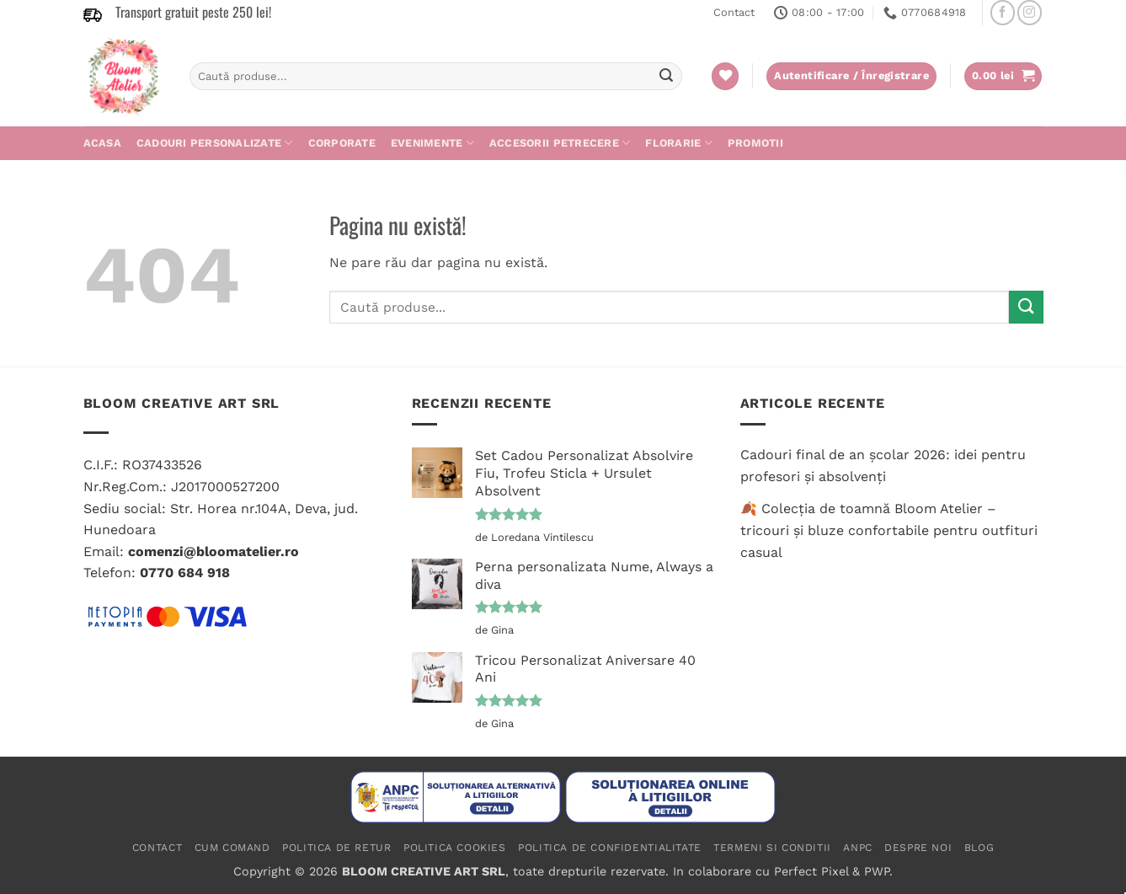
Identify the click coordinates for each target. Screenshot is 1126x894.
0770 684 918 (185, 573)
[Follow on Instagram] (1029, 12)
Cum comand (232, 848)
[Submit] (667, 76)
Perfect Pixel (811, 871)
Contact (734, 12)
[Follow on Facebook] (1002, 12)
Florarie (678, 143)
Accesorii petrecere (559, 143)
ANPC (857, 848)
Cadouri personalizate (214, 143)
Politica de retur (336, 848)
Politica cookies (454, 848)
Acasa (102, 143)
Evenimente (432, 143)
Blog (979, 848)
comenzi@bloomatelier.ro (213, 551)
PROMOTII (755, 143)
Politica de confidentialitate (610, 848)
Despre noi (918, 848)
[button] (1003, 76)
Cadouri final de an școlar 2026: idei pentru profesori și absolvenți (883, 465)
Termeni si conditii (772, 848)
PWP (876, 871)
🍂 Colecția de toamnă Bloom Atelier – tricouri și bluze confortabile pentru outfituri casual (889, 530)
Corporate (342, 143)
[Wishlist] (725, 76)
